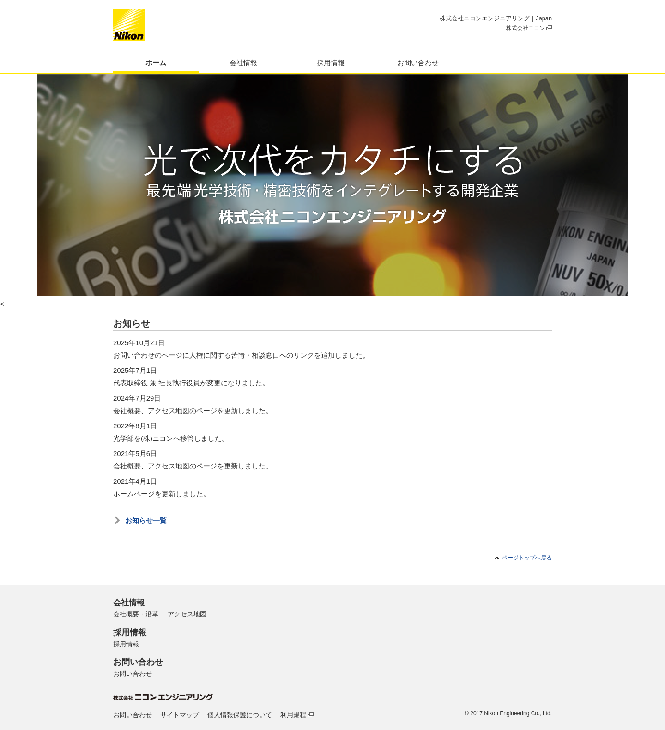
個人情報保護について (239, 714)
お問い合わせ (418, 63)
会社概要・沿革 (135, 614)
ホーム (155, 63)
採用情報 (331, 63)
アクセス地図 (187, 614)
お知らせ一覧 (146, 520)
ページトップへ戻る (527, 557)
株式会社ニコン (529, 28)
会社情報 (243, 63)
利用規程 (297, 714)
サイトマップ (179, 714)
